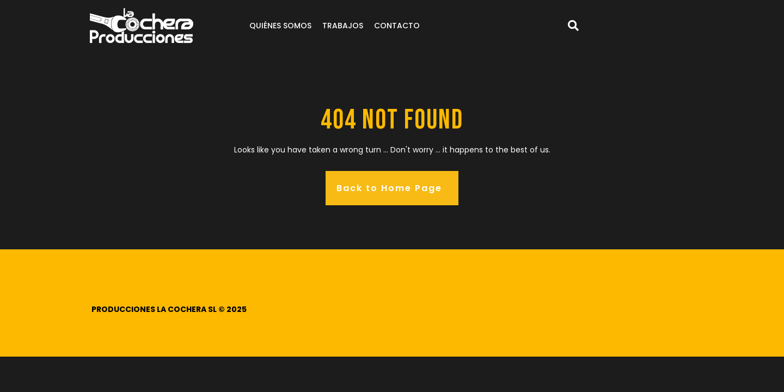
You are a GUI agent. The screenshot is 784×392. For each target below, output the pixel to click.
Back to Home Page (389, 188)
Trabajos (342, 25)
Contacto (397, 25)
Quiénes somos (280, 25)
